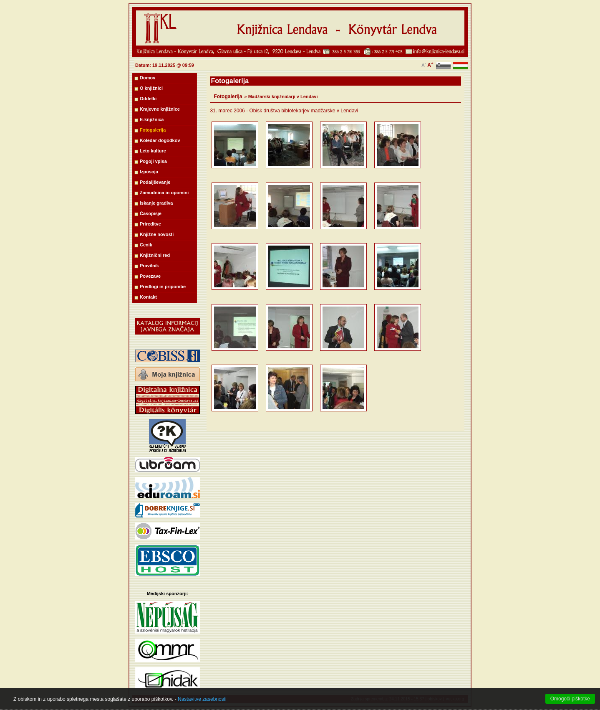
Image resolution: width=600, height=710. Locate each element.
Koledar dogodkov (160, 140)
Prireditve (150, 223)
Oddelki (148, 98)
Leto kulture (153, 150)
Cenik (146, 244)
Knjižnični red (155, 255)
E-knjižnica (152, 119)
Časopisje (150, 213)
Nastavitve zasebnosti (202, 704)
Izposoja (149, 171)
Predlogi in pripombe (163, 286)
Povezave (150, 276)
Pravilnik (149, 265)
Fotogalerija (153, 129)
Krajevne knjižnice (160, 109)
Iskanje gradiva (156, 202)
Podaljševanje (155, 182)
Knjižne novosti (157, 234)
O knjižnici (151, 88)
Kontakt (148, 296)
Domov (147, 77)
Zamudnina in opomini (164, 192)
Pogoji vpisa (153, 161)
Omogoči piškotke (570, 704)
